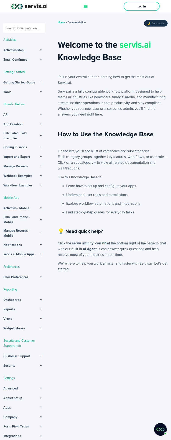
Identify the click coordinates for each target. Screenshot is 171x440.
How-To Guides (14, 104)
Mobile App (11, 197)
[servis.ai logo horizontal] (29, 6)
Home (61, 22)
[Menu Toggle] (86, 6)
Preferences (11, 266)
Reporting (10, 289)
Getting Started (14, 72)
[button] (160, 429)
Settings (9, 378)
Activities (9, 39)
